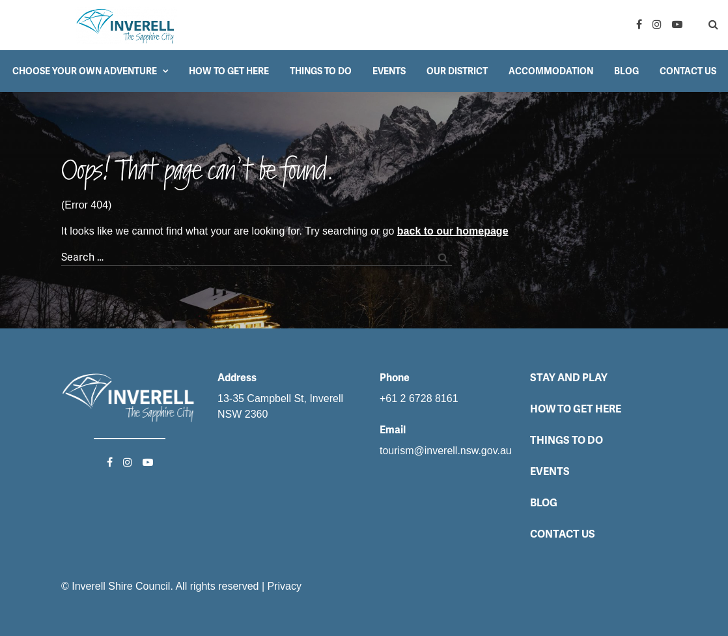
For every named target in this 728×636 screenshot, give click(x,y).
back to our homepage (453, 231)
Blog (626, 71)
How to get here (229, 71)
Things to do (321, 71)
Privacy (284, 586)
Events (389, 71)
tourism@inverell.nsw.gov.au (446, 450)
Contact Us (688, 71)
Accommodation (551, 71)
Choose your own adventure (84, 71)
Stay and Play (569, 377)
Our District (457, 71)
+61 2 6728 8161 (419, 398)
